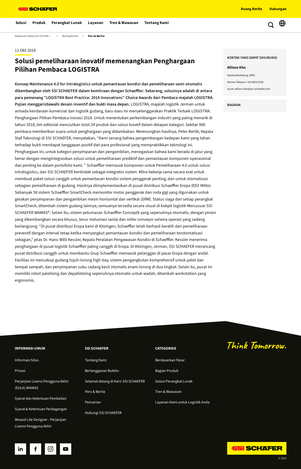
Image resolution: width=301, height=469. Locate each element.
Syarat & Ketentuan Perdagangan (41, 409)
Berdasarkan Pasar (170, 360)
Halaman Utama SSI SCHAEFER (34, 36)
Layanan (96, 25)
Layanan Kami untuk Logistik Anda (182, 402)
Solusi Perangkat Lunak (174, 381)
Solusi (21, 25)
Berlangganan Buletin (102, 370)
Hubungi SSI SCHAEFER (103, 412)
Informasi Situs (27, 360)
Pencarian (93, 402)
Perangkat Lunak (68, 25)
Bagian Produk (166, 370)
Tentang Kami (155, 25)
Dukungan (277, 9)
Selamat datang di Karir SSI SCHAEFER (115, 381)
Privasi (20, 370)
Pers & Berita (96, 36)
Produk (40, 25)
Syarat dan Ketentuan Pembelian (41, 398)
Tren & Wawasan (123, 25)
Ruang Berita (251, 9)
